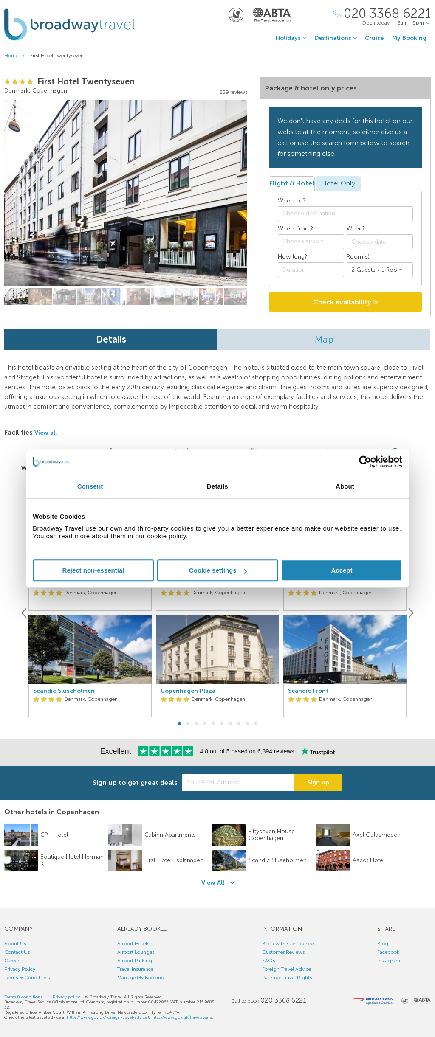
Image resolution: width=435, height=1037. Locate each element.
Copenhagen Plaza (188, 691)
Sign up (318, 782)
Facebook (388, 952)
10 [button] (255, 723)
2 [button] (188, 723)
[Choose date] (380, 241)
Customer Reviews (283, 952)
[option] (90, 613)
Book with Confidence (288, 944)
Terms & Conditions (27, 978)
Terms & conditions (23, 997)
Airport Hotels (133, 944)
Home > (16, 56)
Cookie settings (218, 570)
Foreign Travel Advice (286, 969)
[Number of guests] (380, 269)
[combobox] (345, 213)
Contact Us (17, 952)
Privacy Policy (19, 969)
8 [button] (238, 723)
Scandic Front (308, 691)
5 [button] (213, 723)
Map (324, 339)
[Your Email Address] (238, 782)
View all (45, 432)
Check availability (345, 302)
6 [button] (222, 723)
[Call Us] (382, 14)
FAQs (268, 961)
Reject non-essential (93, 570)
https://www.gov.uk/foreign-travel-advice (107, 1017)
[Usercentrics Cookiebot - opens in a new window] (365, 461)
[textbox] (349, 213)
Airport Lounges (135, 952)
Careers (12, 961)
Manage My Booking (140, 978)
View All (212, 882)
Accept (341, 570)
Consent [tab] (90, 486)
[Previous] (24, 613)
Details (111, 339)
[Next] (410, 613)
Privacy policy (66, 997)
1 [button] (179, 723)
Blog (382, 944)
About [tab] (345, 486)
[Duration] (311, 269)
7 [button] (230, 723)
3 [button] (196, 723)
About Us (15, 944)
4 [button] (205, 723)
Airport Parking (134, 961)
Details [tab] (217, 486)
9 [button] (247, 723)
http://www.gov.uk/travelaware (182, 1017)
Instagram (388, 961)
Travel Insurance (135, 969)
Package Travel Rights (287, 978)
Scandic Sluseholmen (64, 691)
